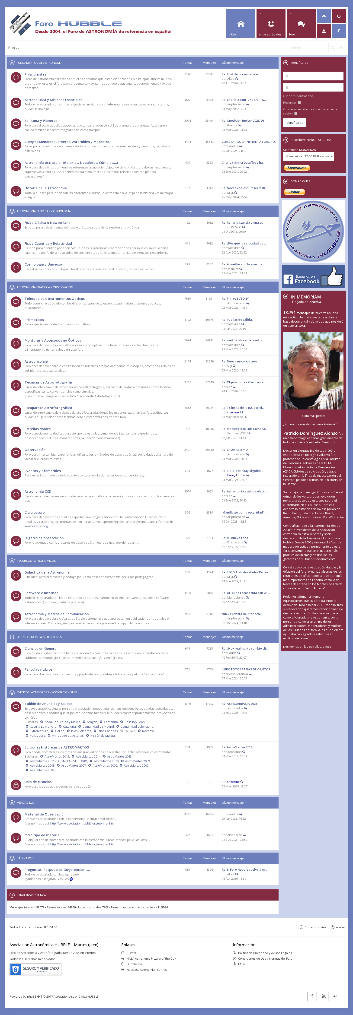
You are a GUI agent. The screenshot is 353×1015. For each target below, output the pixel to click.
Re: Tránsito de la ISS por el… (243, 408)
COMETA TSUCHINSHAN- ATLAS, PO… (249, 142)
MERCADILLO (25, 802)
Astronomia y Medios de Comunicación (57, 614)
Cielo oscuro (35, 512)
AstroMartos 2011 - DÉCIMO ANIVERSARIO (58, 761)
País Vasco (37, 735)
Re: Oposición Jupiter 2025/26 (243, 120)
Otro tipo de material (43, 835)
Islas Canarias (108, 731)
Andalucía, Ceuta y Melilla (62, 722)
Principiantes (35, 74)
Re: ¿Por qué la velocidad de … (244, 243)
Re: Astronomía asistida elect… (244, 491)
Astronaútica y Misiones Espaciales (53, 100)
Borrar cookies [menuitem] (315, 927)
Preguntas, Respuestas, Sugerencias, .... (57, 869)
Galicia (59, 731)
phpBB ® (33, 996)
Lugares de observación (44, 538)
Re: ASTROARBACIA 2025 (239, 703)
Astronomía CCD (38, 491)
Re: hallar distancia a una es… (243, 222)
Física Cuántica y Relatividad (48, 243)
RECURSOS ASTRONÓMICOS (36, 560)
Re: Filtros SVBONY (235, 298)
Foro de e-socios (38, 782)
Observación (35, 449)
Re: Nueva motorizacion (239, 361)
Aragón (92, 722)
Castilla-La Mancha (43, 726)
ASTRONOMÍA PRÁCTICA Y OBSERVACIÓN (45, 287)
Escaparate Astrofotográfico (48, 408)
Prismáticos (34, 319)
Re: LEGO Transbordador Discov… (246, 572)
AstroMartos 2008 (42, 765)
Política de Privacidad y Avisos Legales (265, 953)
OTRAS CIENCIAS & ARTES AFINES (39, 637)
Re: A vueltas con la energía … (243, 264)
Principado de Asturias (68, 735)
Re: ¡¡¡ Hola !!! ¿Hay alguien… (242, 471)
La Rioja (130, 731)
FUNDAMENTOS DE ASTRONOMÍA (39, 62)
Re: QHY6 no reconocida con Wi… (246, 593)
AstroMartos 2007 (73, 765)
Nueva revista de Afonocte (241, 614)
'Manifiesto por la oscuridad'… (244, 512)
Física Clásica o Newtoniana (48, 222)
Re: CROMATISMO (235, 449)
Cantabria (111, 722)
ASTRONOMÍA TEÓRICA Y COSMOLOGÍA (44, 211)
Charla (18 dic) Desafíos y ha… (243, 162)
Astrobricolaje (36, 361)
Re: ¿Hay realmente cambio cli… (245, 648)
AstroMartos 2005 (136, 765)
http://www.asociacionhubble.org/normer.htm (82, 823)
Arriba (340, 927)
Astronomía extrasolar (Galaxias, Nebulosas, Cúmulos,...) (71, 162)
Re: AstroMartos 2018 (237, 747)
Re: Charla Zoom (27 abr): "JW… (244, 100)
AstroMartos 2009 (137, 761)
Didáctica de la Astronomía (47, 572)
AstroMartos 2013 (119, 756)
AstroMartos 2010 (106, 761)
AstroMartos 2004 (42, 770)
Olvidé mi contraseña (298, 96)
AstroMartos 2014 (88, 756)
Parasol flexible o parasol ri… (243, 340)
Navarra (148, 731)
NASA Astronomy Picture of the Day (151, 958)
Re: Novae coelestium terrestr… (245, 188)
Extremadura (39, 731)
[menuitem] (324, 16)
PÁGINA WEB (25, 858)
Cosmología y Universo (43, 264)
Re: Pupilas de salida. (237, 319)
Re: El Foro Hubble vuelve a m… (244, 869)
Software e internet (41, 593)
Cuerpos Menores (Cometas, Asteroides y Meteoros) (67, 142)
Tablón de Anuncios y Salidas (48, 703)
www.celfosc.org (36, 526)
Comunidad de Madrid (98, 726)
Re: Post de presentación (240, 74)
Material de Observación (45, 814)
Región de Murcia (102, 735)
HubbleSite (134, 964)
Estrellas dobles (38, 429)
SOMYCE (132, 953)
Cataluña (69, 726)
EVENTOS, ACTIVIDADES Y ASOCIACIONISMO (47, 692)
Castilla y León (135, 722)
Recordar (292, 102)
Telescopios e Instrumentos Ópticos (55, 298)
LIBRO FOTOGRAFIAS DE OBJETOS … (247, 669)
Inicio (15, 47)
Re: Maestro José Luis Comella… (244, 429)
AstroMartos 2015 (57, 756)
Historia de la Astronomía (46, 188)
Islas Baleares (81, 731)
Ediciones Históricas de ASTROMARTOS (57, 747)
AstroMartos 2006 (105, 765)
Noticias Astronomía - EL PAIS (147, 969)
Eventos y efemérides (43, 471)
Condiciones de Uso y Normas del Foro (265, 958)
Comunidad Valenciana (137, 726)
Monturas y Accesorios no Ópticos (53, 340)
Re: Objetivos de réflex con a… (244, 382)
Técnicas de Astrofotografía (48, 382)
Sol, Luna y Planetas (41, 120)
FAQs (241, 964)
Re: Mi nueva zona (235, 538)
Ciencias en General (41, 648)
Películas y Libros (38, 669)
